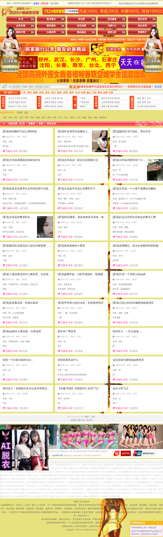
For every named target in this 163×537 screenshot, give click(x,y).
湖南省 (47, 106)
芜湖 (10, 117)
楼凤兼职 (51, 25)
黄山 (16, 117)
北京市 (11, 98)
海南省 (82, 106)
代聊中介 (112, 25)
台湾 (149, 98)
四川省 (110, 98)
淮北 (60, 117)
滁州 (49, 117)
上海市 (47, 98)
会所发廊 (20, 25)
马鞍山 (72, 117)
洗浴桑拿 (112, 19)
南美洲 (153, 106)
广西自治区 (84, 102)
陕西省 (110, 102)
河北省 (24, 98)
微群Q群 (112, 32)
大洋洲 (140, 106)
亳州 (32, 117)
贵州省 (117, 98)
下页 (93, 417)
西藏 (103, 106)
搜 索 (74, 86)
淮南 (95, 117)
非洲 (149, 102)
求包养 (81, 19)
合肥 (5, 117)
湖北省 (53, 106)
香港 (139, 98)
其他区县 (103, 117)
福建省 (47, 102)
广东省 (82, 98)
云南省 (104, 102)
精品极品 (81, 32)
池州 (43, 117)
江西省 (60, 102)
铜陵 (84, 117)
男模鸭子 (142, 32)
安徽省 (53, 102)
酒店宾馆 (142, 19)
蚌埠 (27, 117)
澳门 (144, 98)
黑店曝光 (51, 19)
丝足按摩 (81, 25)
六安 (66, 117)
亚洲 (139, 102)
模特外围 (20, 32)
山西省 (11, 102)
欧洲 (144, 102)
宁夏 (108, 106)
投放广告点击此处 (81, 501)
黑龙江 (24, 102)
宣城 (90, 117)
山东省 (24, 106)
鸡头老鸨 (142, 25)
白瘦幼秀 (51, 32)
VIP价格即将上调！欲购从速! (143, 527)
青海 (112, 106)
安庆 (21, 117)
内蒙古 (18, 102)
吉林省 (11, 106)
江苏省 (53, 98)
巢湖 (38, 117)
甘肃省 (117, 102)
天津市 (18, 98)
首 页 (20, 19)
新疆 (116, 106)
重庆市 (104, 98)
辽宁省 (18, 106)
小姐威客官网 (57, 455)
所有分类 (51, 123)
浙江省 (60, 98)
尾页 (87, 417)
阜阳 (55, 117)
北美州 (146, 106)
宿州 (79, 117)
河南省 (60, 106)
